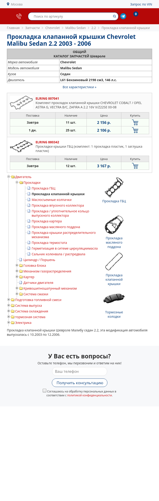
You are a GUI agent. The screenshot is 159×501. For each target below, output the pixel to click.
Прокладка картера (47, 221)
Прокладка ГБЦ (43, 188)
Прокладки (31, 182)
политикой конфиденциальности (89, 395)
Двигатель (23, 177)
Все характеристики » (79, 87)
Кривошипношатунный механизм (50, 288)
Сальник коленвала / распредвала (58, 254)
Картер (28, 277)
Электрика (23, 322)
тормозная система (30, 317)
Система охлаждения (31, 311)
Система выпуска (28, 305)
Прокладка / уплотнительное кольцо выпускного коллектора (60, 213)
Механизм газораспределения (47, 271)
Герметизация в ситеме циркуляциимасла (65, 248)
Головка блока (34, 265)
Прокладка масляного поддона (56, 227)
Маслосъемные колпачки (52, 199)
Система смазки (35, 294)
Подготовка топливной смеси (38, 300)
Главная (13, 28)
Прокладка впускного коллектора (58, 205)
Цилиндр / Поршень (39, 260)
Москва (17, 4)
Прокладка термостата (49, 242)
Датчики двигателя (38, 282)
